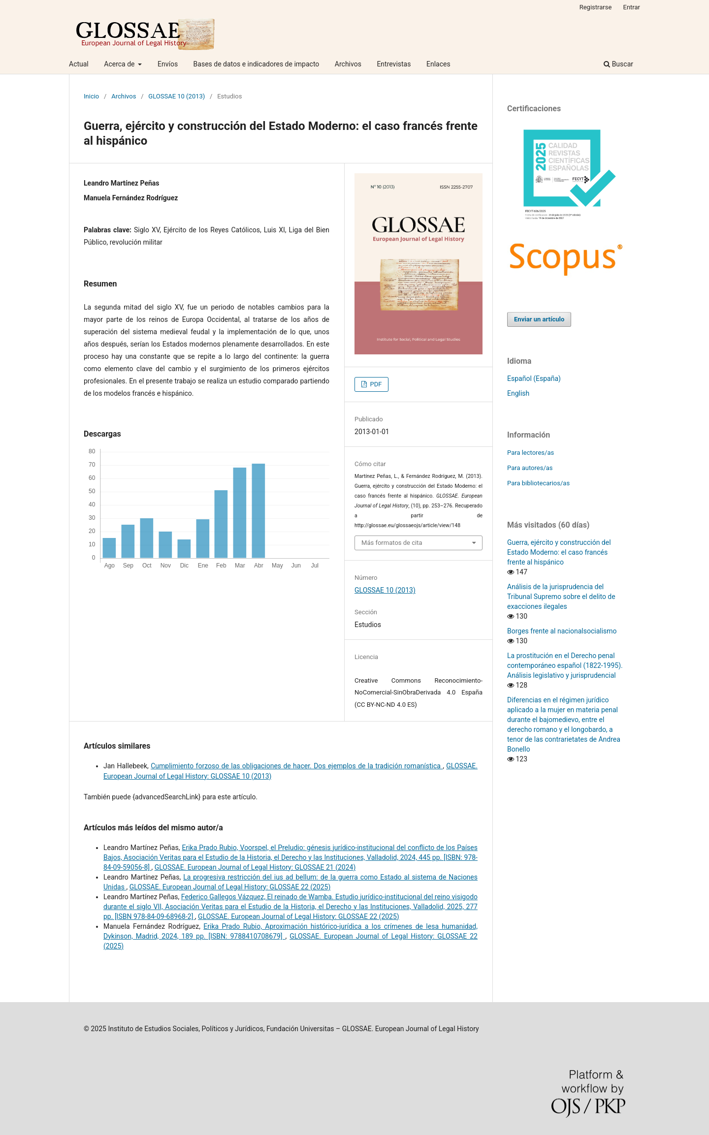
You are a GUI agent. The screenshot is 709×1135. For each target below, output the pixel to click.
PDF (375, 384)
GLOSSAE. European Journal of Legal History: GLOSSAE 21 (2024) (255, 867)
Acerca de (120, 64)
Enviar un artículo (539, 319)
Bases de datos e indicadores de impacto (256, 64)
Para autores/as (530, 468)
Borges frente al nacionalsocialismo (562, 631)
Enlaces (438, 64)
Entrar (632, 7)
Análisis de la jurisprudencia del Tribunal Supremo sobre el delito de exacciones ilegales (561, 596)
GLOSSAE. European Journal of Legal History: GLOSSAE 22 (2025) (230, 887)
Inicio (91, 96)
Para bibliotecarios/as (538, 483)
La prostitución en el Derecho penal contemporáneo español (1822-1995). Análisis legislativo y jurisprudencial (565, 665)
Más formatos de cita (391, 542)
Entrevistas (394, 64)
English (518, 393)
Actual (79, 64)
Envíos (168, 64)
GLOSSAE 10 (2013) (176, 96)
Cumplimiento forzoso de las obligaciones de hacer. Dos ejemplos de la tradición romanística (297, 766)
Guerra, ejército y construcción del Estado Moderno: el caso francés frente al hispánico (559, 552)
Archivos (348, 64)
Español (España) (534, 378)
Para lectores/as (530, 452)
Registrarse (596, 7)
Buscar (618, 64)
